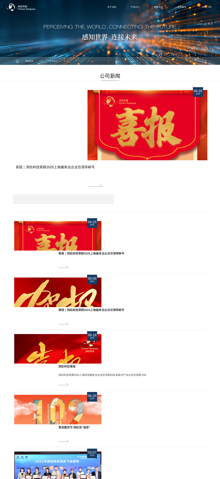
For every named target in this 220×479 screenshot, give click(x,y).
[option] (63, 116)
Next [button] (71, 450)
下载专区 (103, 449)
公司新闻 (57, 61)
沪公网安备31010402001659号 (74, 468)
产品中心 (135, 7)
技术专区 (158, 7)
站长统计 (189, 468)
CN (203, 7)
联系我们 (125, 449)
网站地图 (208, 475)
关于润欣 (111, 7)
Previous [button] (71, 440)
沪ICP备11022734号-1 (16, 468)
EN (209, 7)
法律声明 (197, 475)
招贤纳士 (125, 436)
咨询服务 (181, 7)
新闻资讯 (33, 61)
